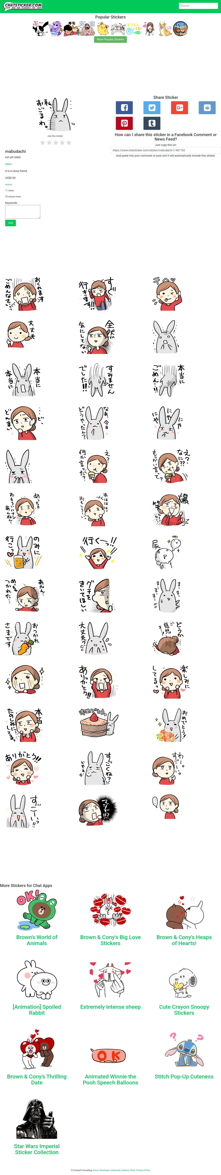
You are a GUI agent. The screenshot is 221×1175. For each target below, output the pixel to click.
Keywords (116, 1170)
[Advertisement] (103, 71)
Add (10, 223)
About (96, 1170)
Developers (104, 1170)
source (8, 184)
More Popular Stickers (110, 39)
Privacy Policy (143, 1170)
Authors (125, 1170)
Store (132, 1170)
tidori (8, 164)
